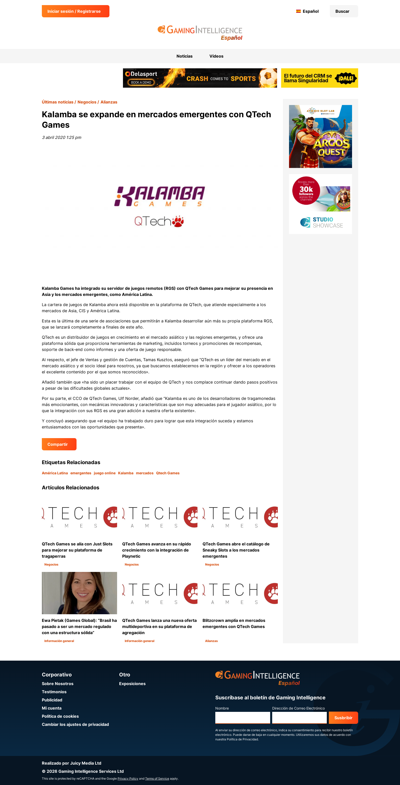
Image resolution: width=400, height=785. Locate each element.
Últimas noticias (57, 101)
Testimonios (54, 691)
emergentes (80, 473)
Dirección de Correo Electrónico (298, 708)
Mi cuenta (51, 708)
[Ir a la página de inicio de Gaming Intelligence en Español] (200, 33)
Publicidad (52, 699)
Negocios (87, 101)
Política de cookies (60, 716)
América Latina (55, 473)
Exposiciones (132, 683)
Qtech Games (168, 473)
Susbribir (343, 717)
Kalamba (125, 473)
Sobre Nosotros (57, 683)
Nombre (222, 708)
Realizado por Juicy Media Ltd (71, 763)
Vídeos (216, 56)
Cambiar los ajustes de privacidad (75, 724)
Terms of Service (157, 778)
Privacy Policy (128, 778)
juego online (105, 473)
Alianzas (109, 101)
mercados (145, 473)
